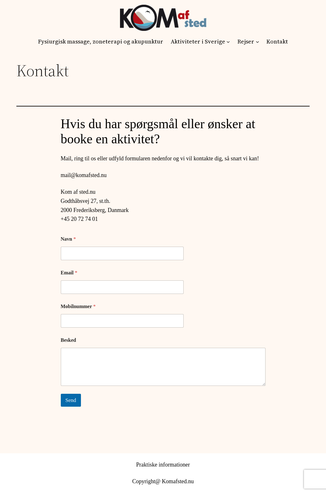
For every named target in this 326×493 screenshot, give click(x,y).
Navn (68, 239)
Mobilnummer (78, 306)
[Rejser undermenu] (257, 41)
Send (71, 400)
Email (69, 272)
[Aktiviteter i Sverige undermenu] (228, 41)
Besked (68, 340)
